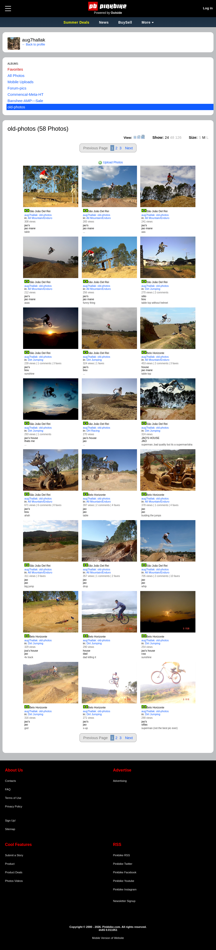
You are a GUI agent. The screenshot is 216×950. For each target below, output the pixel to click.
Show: (158, 137)
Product (10, 863)
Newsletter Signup (124, 900)
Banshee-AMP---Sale (25, 101)
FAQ (8, 789)
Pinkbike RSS (121, 855)
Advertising (120, 780)
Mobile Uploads (20, 82)
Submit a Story (14, 855)
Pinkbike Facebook (124, 872)
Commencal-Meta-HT (25, 94)
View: (128, 138)
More (146, 22)
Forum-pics (17, 88)
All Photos (16, 75)
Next (129, 148)
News (104, 22)
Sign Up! (10, 820)
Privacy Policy (13, 806)
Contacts (10, 780)
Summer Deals (77, 22)
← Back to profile (33, 44)
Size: (193, 137)
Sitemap (10, 829)
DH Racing (93, 430)
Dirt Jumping (152, 288)
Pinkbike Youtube (123, 880)
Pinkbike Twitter (122, 863)
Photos (9, 880)
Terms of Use (13, 797)
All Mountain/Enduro (40, 217)
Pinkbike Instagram (125, 889)
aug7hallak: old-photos (38, 214)
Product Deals (13, 872)
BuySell (125, 22)
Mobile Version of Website (108, 937)
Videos (18, 880)
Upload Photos (110, 162)
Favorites (15, 69)
